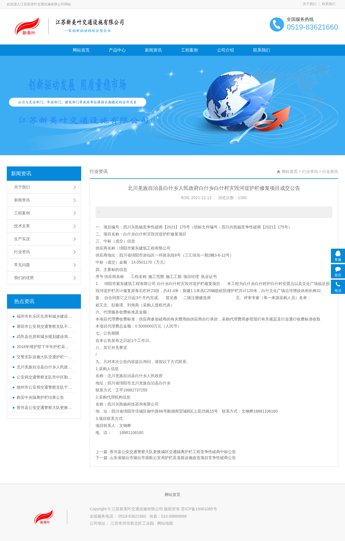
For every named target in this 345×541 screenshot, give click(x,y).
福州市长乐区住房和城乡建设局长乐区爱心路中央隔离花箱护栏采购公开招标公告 (44, 316)
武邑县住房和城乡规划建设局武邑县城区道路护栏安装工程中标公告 (44, 336)
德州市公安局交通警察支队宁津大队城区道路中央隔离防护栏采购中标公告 (44, 387)
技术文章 (22, 226)
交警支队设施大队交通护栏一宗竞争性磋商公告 (44, 357)
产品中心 (117, 50)
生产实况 (22, 239)
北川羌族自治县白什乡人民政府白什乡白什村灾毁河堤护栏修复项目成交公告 (44, 367)
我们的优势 (24, 277)
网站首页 (81, 50)
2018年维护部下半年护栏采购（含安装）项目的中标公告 (44, 346)
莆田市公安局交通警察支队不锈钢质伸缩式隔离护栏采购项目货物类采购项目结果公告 (44, 326)
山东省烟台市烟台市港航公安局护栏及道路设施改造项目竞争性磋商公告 (173, 457)
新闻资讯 (153, 50)
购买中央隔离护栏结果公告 (40, 397)
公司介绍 (225, 50)
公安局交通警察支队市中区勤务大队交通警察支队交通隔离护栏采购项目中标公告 (44, 377)
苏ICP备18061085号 (199, 509)
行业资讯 (22, 252)
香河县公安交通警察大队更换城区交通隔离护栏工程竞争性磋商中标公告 (44, 407)
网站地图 (165, 523)
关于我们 (309, 4)
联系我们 (328, 4)
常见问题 (22, 264)
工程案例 (189, 50)
